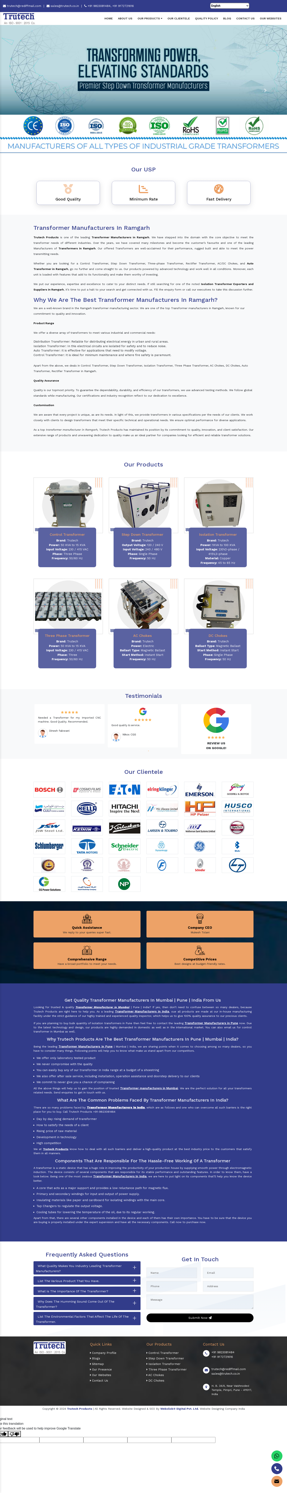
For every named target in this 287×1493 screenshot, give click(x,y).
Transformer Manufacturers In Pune (85, 1046)
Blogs (95, 1358)
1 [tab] (139, 750)
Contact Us (245, 18)
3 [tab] (145, 750)
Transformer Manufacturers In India (119, 1176)
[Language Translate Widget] (229, 6)
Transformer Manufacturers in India (142, 1011)
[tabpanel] (70, 724)
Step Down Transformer (165, 1358)
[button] (21, 90)
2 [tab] (142, 750)
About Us (125, 18)
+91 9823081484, (98, 6)
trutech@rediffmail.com (22, 6)
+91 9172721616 (123, 6)
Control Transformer (162, 1353)
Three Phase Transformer (166, 1369)
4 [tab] (147, 750)
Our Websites (270, 18)
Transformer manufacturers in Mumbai (149, 1088)
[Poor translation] (14, 1434)
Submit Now (200, 1318)
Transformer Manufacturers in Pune (211, 1023)
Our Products (150, 18)
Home (108, 18)
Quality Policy (206, 18)
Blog (227, 18)
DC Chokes (155, 1380)
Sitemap (97, 1364)
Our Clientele (178, 18)
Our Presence (101, 1369)
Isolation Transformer (163, 1364)
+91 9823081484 (222, 1352)
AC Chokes (155, 1375)
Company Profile (103, 1353)
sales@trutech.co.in (63, 6)
